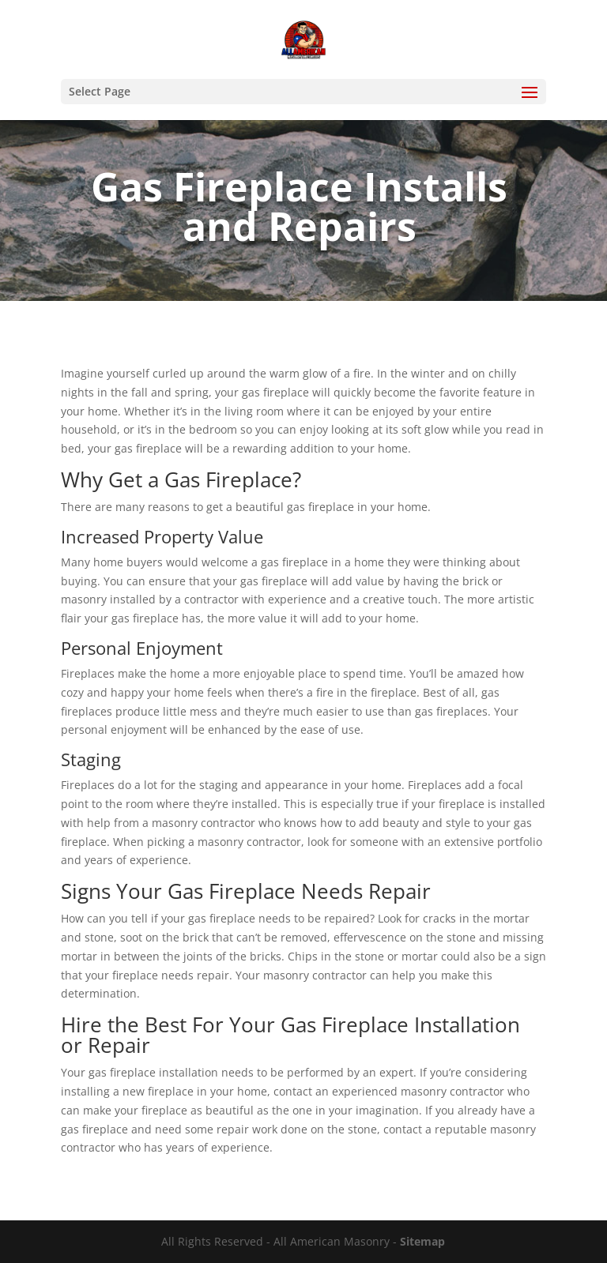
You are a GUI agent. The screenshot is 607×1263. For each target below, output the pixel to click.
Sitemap (422, 1241)
